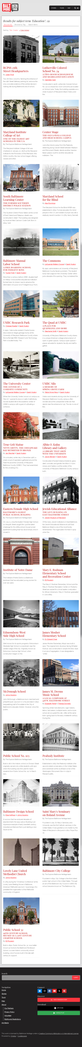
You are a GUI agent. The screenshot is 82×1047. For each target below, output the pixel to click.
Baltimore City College (56, 871)
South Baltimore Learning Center (21, 200)
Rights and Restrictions (12, 1019)
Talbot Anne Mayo (51, 392)
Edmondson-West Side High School (14, 634)
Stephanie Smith (51, 331)
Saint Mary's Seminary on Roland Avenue (56, 813)
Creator (15, 30)
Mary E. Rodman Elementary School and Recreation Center (56, 573)
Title (10, 30)
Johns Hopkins (11, 695)
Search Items (32, 25)
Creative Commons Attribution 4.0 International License (58, 1033)
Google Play (58, 1013)
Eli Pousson (49, 580)
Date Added (25, 30)
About (4, 1005)
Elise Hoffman (10, 815)
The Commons (51, 261)
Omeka (13, 1036)
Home (4, 990)
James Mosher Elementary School (54, 634)
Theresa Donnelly (64, 704)
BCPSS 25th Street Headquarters (15, 69)
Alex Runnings (50, 203)
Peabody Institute (53, 756)
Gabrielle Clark (50, 80)
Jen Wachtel (10, 453)
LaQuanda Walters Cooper (54, 264)
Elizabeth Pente (50, 704)
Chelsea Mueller (11, 326)
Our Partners (8, 1008)
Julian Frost (10, 75)
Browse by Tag (20, 25)
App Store (58, 1008)
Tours (62, 8)
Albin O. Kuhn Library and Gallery (60, 449)
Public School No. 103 (16, 756)
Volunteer (7, 1016)
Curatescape (22, 1036)
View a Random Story (58, 1000)
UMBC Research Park (16, 322)
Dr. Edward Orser (51, 639)
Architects (5, 1023)
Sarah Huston (21, 273)
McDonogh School (14, 691)
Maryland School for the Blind (52, 198)
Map (69, 8)
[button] (76, 8)
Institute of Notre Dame (18, 570)
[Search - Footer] (37, 978)
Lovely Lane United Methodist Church (15, 872)
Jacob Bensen (50, 457)
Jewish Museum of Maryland (55, 518)
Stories (53, 8)
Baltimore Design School (18, 811)
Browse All (8, 25)
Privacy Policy (9, 1012)
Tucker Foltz (10, 273)
